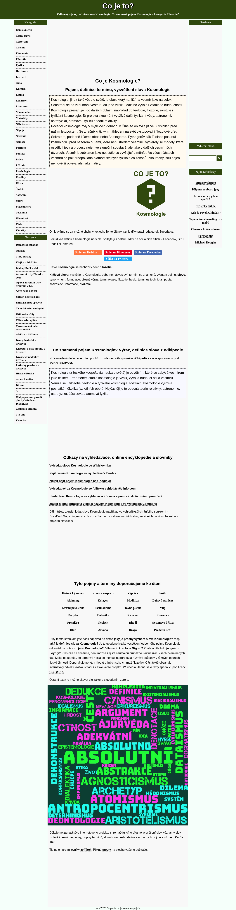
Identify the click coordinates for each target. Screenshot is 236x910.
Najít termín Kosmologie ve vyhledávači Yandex (82, 473)
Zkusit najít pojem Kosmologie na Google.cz (80, 481)
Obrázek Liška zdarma (205, 229)
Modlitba (133, 600)
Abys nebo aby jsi (26, 290)
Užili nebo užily (25, 314)
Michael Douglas (205, 242)
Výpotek (133, 593)
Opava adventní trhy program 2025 (28, 284)
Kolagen (103, 600)
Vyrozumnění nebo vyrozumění (27, 328)
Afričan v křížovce (27, 334)
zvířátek (85, 849)
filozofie (106, 267)
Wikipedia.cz (142, 358)
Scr (18, 391)
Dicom (20, 385)
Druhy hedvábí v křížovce (26, 342)
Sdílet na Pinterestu (118, 252)
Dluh (73, 630)
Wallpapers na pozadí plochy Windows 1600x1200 (29, 400)
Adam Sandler (24, 379)
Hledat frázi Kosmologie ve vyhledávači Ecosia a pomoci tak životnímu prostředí (105, 496)
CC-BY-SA (66, 363)
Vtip (162, 607)
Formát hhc (205, 235)
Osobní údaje (129, 908)
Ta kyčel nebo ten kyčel (30, 308)
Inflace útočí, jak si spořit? (206, 197)
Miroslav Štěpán (205, 182)
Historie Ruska (25, 373)
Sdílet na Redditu (88, 252)
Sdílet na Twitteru (117, 258)
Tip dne (20, 414)
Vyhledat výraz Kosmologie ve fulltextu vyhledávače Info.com (92, 488)
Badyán (73, 615)
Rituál (133, 622)
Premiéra (73, 622)
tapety (106, 849)
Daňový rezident (162, 600)
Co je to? (118, 6)
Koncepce (163, 615)
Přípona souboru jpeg (205, 189)
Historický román (73, 593)
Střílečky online (206, 206)
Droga (133, 630)
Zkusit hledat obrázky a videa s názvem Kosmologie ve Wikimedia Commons (103, 503)
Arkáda (103, 630)
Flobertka (103, 615)
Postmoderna (103, 607)
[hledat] (202, 158)
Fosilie (163, 593)
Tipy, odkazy (23, 256)
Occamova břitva (163, 622)
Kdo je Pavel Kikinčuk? (206, 212)
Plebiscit (103, 622)
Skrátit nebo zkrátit (27, 296)
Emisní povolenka (73, 607)
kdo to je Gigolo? (131, 648)
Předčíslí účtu (162, 630)
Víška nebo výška (26, 320)
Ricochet (132, 615)
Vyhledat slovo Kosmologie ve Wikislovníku (80, 465)
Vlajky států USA (26, 262)
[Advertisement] (118, 49)
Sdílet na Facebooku (148, 252)
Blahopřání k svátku (28, 268)
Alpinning (73, 600)
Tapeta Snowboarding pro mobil (205, 221)
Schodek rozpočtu (103, 593)
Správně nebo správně (29, 302)
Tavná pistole (132, 607)
